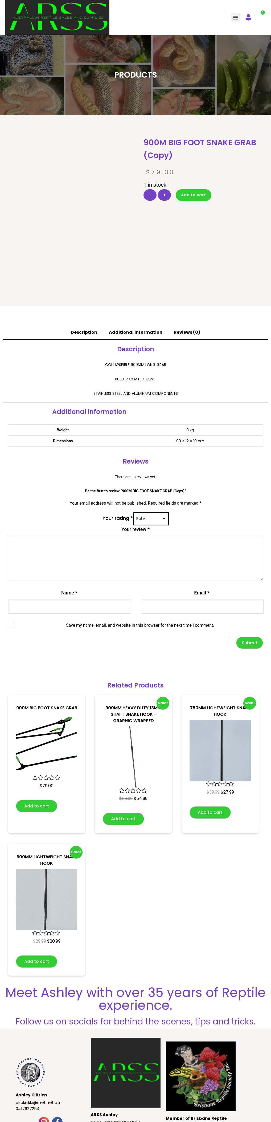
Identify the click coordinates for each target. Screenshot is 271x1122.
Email (201, 538)
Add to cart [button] (36, 751)
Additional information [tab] (135, 277)
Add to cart (193, 195)
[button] (235, 17)
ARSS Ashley (104, 1060)
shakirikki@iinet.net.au (38, 1047)
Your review (135, 474)
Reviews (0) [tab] (187, 277)
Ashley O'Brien (31, 1040)
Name (69, 538)
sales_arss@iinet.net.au (115, 1067)
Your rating (117, 463)
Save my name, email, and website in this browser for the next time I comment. (140, 570)
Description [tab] (84, 277)
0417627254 (28, 1053)
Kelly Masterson (171, 1115)
